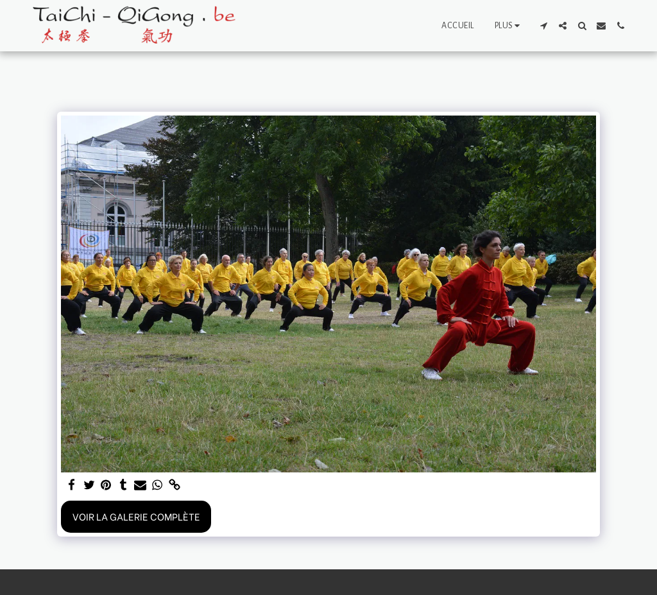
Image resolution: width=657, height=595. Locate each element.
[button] (543, 25)
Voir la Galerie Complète (136, 516)
